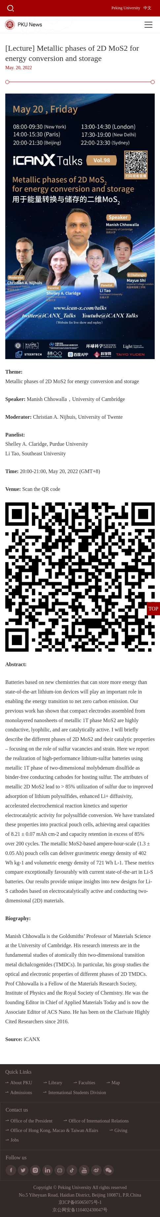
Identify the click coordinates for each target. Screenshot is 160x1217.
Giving (120, 1130)
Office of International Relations (99, 1120)
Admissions (21, 1092)
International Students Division (77, 1092)
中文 (147, 8)
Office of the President (31, 1120)
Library (55, 1082)
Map (116, 1082)
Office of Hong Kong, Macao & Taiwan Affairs (54, 1130)
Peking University (126, 8)
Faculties (87, 1082)
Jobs (15, 1140)
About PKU (21, 1082)
